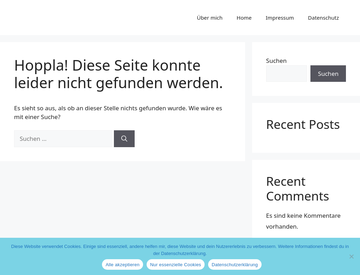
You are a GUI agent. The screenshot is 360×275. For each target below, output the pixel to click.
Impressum (280, 17)
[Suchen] (124, 138)
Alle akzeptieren (122, 264)
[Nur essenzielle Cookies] (351, 256)
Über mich (210, 17)
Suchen (276, 61)
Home (244, 17)
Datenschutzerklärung (235, 264)
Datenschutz (323, 17)
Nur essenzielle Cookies (175, 264)
